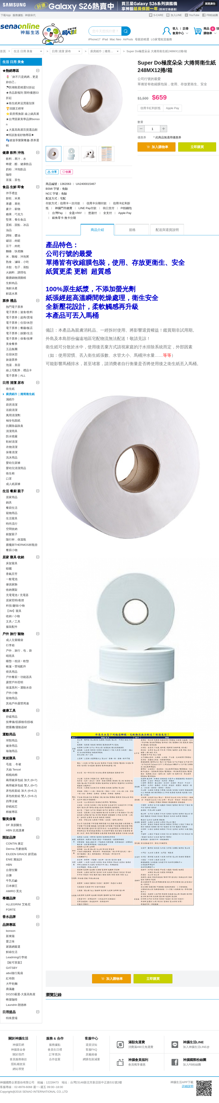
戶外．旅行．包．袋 (19, 650)
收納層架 (11, 589)
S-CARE (156, 15)
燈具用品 (11, 671)
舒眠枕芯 (11, 806)
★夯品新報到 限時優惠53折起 (22, 95)
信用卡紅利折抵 (150, 108)
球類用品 (11, 740)
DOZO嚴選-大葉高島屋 (20, 994)
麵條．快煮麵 (14, 251)
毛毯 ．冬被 (13, 764)
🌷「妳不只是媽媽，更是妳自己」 (22, 79)
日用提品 (9, 1012)
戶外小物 (11, 692)
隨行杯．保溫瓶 (16, 539)
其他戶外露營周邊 (17, 703)
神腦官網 (18, 1044)
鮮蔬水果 (11, 293)
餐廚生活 (11, 507)
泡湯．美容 (13, 365)
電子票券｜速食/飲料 (19, 312)
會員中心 (180, 33)
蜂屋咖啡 (11, 999)
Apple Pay (172, 108)
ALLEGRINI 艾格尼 (18, 904)
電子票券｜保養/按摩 (19, 338)
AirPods (128, 39)
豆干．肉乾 (13, 246)
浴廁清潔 (11, 410)
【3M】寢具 (13, 611)
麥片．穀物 (13, 209)
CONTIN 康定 (14, 843)
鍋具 (9, 502)
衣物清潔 (11, 447)
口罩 (9, 478)
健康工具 (9, 710)
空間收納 (11, 529)
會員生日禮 (55, 1049)
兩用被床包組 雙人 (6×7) (21, 785)
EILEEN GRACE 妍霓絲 (21, 854)
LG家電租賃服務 (161, 39)
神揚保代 (30, 15)
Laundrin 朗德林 (16, 1004)
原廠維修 (91, 1054)
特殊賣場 (11, 1018)
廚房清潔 (11, 404)
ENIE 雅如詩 (14, 859)
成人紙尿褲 (13, 484)
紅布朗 (10, 978)
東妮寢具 (9, 758)
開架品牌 (9, 837)
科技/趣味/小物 (15, 605)
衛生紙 (10, 388)
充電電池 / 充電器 (17, 595)
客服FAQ (91, 1049)
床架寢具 (11, 563)
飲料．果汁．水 (16, 158)
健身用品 (11, 745)
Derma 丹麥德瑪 (16, 848)
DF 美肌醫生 (14, 825)
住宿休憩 (11, 354)
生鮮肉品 (11, 283)
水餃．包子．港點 (17, 267)
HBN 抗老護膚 (15, 830)
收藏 (66, 171)
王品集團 (11, 349)
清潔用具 (11, 431)
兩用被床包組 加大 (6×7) (21, 780)
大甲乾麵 (11, 983)
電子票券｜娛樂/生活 (19, 333)
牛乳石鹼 (11, 880)
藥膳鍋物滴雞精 (16, 277)
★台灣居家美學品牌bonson (23, 121)
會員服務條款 (18, 1059)
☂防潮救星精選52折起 (20, 87)
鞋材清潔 (11, 441)
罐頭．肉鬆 (13, 240)
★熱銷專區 (10, 70)
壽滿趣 (10, 989)
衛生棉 (10, 473)
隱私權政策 (18, 1064)
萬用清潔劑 (13, 415)
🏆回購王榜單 (15, 108)
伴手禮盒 (11, 193)
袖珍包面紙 (13, 420)
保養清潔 (11, 452)
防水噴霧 (11, 436)
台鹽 (9, 875)
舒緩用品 (11, 716)
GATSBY (11, 967)
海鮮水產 (11, 288)
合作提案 (54, 1059)
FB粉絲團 (210, 15)
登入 (175, 28)
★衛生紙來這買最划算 (20, 103)
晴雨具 (10, 655)
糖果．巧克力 (14, 214)
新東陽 (10, 936)
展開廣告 (210, 3)
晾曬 (9, 568)
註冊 (186, 28)
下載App (6, 15)
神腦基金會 (18, 1049)
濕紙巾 (10, 399)
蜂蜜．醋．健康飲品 (19, 164)
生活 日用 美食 (23, 51)
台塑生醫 (11, 870)
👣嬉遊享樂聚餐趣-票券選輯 (22, 143)
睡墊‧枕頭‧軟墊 (17, 661)
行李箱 (10, 645)
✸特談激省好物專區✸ (20, 135)
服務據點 (18, 15)
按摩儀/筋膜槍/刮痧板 (19, 722)
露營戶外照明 (14, 682)
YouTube (192, 15)
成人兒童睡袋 (14, 640)
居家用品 (11, 497)
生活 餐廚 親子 (13, 491)
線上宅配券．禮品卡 (19, 370)
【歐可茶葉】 (14, 962)
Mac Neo (115, 39)
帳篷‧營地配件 (16, 666)
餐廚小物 (11, 550)
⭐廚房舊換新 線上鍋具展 (22, 113)
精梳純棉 (11, 774)
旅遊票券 (11, 359)
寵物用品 (11, 513)
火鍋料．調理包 (16, 272)
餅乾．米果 (13, 198)
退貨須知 (91, 1044)
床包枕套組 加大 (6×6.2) (21, 790)
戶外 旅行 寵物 (13, 634)
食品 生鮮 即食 (13, 187)
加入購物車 (157, 147)
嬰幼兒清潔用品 (16, 468)
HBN (9, 864)
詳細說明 (187, 1086)
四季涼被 (11, 801)
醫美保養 (9, 819)
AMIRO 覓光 (14, 891)
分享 (52, 171)
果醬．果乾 (13, 203)
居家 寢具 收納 (13, 557)
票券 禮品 (9, 301)
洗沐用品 (11, 457)
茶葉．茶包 (13, 180)
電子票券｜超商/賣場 (19, 317)
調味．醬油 (13, 235)
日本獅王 (11, 886)
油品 (9, 230)
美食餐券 (11, 343)
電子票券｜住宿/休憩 (19, 322)
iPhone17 (94, 39)
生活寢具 (11, 518)
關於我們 (18, 1054)
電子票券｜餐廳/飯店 (19, 328)
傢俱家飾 (11, 584)
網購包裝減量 (91, 1059)
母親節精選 (142, 39)
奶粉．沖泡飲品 (16, 169)
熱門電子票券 (14, 306)
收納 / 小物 (13, 616)
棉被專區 (11, 811)
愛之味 (10, 941)
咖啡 (9, 174)
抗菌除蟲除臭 (14, 425)
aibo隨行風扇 (14, 973)
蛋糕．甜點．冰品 (17, 225)
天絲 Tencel (13, 769)
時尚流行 (11, 523)
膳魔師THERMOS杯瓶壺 (22, 544)
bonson (10, 930)
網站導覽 (18, 1069)
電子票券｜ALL (15, 375)
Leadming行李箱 (16, 957)
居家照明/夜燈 (15, 600)
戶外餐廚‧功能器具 (19, 677)
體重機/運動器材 (16, 727)
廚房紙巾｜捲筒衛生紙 (104, 51)
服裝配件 (11, 626)
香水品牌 (9, 917)
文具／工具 (13, 621)
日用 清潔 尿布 (61, 51)
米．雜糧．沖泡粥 (17, 256)
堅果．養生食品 (16, 219)
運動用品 (9, 734)
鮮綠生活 (11, 952)
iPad (105, 39)
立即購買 (197, 147)
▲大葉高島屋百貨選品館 (22, 129)
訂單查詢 (54, 1054)
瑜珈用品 (11, 751)
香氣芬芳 (11, 574)
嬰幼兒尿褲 (13, 462)
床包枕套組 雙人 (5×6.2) (21, 796)
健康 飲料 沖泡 (13, 152)
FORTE (11, 909)
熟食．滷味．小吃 (17, 262)
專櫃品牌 (9, 898)
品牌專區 (9, 925)
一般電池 (11, 579)
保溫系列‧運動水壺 (19, 687)
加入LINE (174, 15)
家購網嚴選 (13, 946)
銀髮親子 (11, 534)
